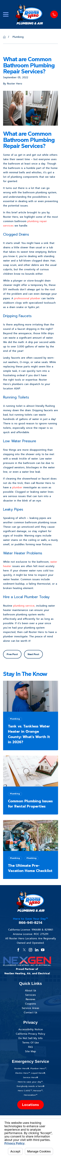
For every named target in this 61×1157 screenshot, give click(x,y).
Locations (30, 1104)
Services (30, 995)
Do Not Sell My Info (30, 1038)
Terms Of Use (30, 1042)
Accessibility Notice (30, 1029)
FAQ (30, 1047)
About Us (30, 990)
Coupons (30, 1004)
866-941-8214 (30, 922)
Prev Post (12, 654)
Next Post (33, 654)
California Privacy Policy (30, 1034)
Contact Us (30, 1012)
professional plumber (27, 298)
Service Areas (30, 1008)
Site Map (30, 1051)
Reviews (30, 999)
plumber (17, 487)
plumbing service (23, 606)
